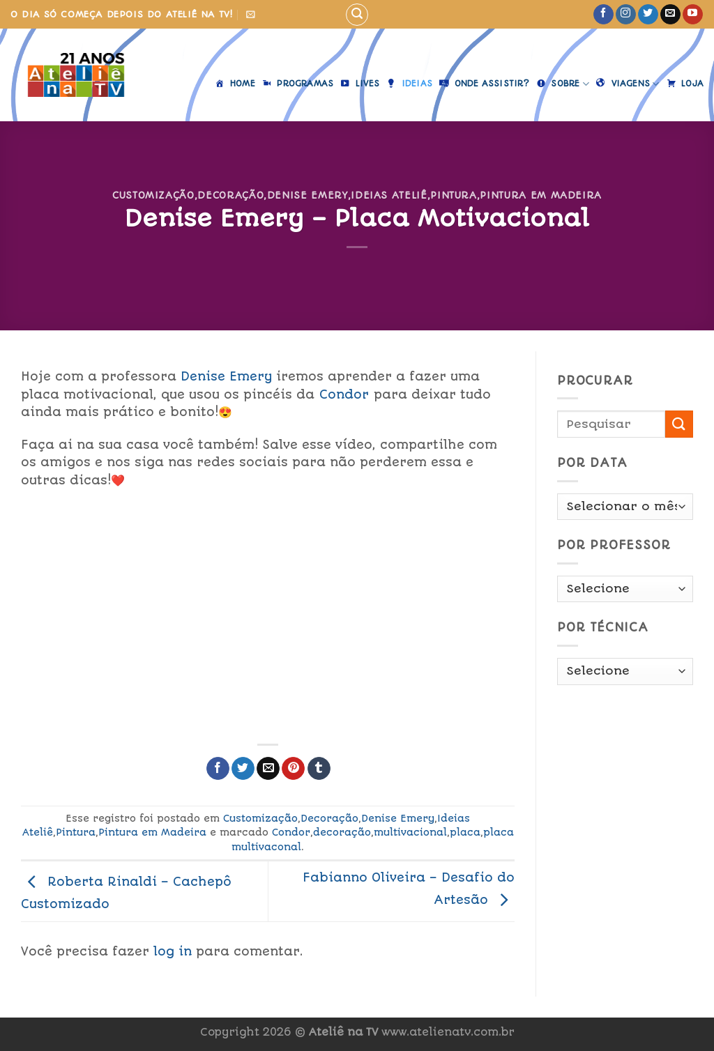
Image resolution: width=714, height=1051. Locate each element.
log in (172, 951)
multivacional (410, 832)
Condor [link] (344, 394)
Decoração (230, 195)
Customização (153, 195)
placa (465, 832)
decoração (342, 832)
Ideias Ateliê (389, 195)
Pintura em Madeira (541, 195)
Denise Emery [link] (226, 376)
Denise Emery (307, 195)
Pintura (453, 195)
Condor (291, 832)
